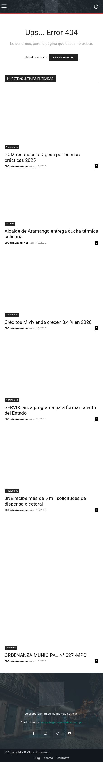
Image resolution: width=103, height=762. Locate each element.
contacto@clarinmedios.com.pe (61, 722)
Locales (10, 223)
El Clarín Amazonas (16, 166)
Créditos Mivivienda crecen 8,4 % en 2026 (48, 322)
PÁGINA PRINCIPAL (64, 57)
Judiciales (11, 647)
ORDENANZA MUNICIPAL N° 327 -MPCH (47, 655)
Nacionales (12, 147)
